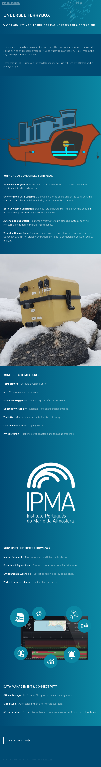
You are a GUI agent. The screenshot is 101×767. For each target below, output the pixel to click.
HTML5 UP (47, 759)
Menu (79, 3)
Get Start (15, 740)
